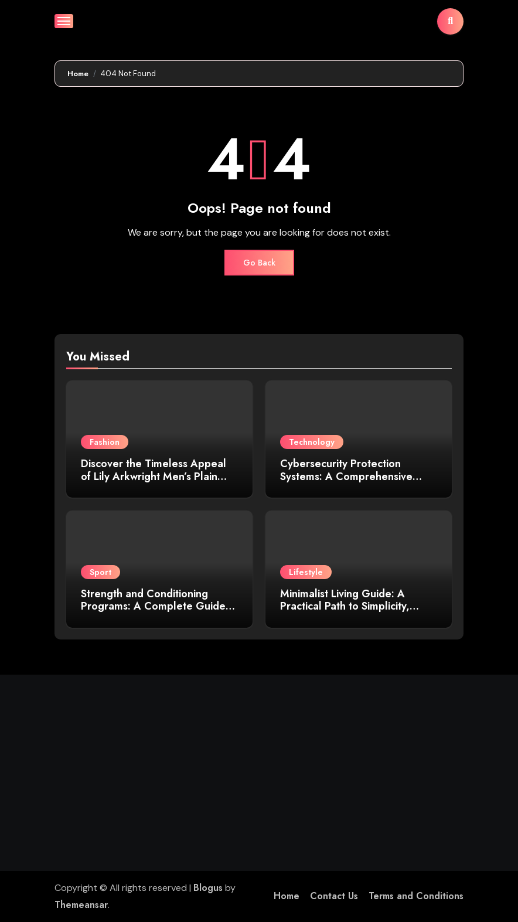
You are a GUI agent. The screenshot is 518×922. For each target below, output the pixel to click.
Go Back (259, 262)
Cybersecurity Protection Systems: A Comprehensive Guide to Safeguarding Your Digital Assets (347, 482)
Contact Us (334, 896)
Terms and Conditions (416, 896)
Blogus (208, 887)
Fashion (105, 442)
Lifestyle (306, 572)
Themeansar (81, 904)
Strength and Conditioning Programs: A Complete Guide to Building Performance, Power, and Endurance (159, 612)
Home (286, 896)
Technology (312, 442)
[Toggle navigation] (63, 21)
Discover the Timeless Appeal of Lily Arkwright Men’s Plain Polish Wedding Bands (153, 476)
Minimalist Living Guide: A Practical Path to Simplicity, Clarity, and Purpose (345, 606)
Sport (100, 572)
